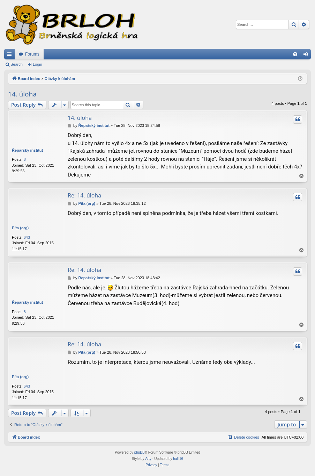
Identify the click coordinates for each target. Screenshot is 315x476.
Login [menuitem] (307, 55)
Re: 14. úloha (84, 195)
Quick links (11, 55)
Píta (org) (20, 228)
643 (27, 237)
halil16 (178, 459)
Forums (32, 54)
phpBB (139, 452)
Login (37, 64)
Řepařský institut (27, 150)
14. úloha (22, 94)
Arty (148, 459)
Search (16, 64)
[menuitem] (295, 54)
